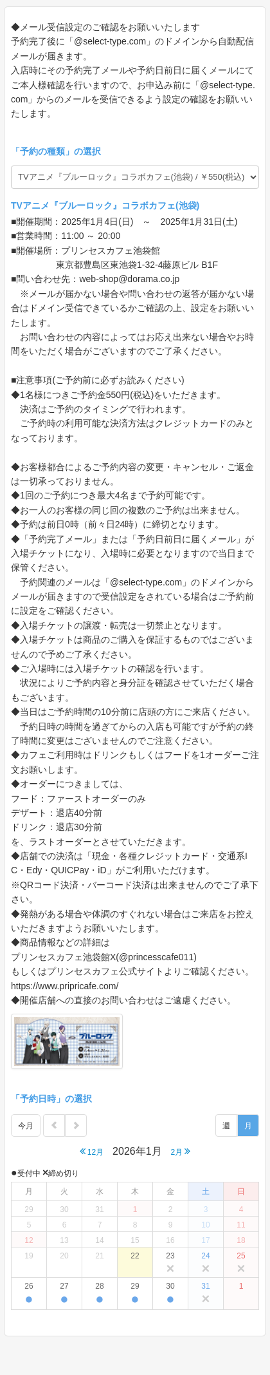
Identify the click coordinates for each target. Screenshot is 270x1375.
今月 (25, 1125)
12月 (92, 1151)
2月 (180, 1151)
